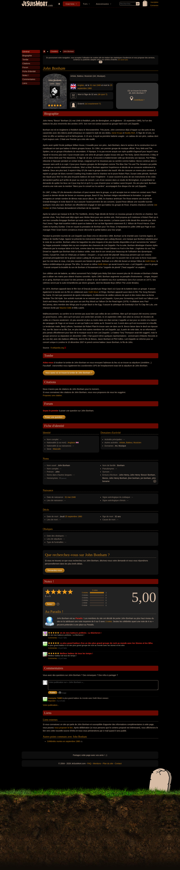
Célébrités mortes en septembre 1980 (63, 741)
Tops (85, 4)
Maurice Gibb (65, 308)
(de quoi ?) (102, 94)
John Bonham (68, 51)
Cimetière (70, 4)
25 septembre (71, 516)
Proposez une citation (52, 395)
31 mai (93, 85)
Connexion (154, 5)
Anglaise (71, 442)
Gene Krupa (117, 133)
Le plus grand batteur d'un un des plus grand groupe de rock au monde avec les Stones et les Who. (106, 643)
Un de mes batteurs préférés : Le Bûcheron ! (81, 633)
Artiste (122, 442)
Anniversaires (102, 4)
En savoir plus (123, 60)
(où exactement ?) (93, 104)
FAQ (89, 763)
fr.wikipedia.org (57, 348)
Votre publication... (51, 705)
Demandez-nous (54, 570)
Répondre (51, 701)
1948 (98, 85)
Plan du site (108, 763)
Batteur (129, 442)
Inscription (154, 2)
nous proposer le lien (64, 728)
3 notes (95, 590)
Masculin (57, 449)
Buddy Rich (130, 133)
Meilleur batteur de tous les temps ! (76, 653)
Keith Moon (150, 261)
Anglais (80, 85)
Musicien (137, 442)
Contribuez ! (139, 100)
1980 (89, 88)
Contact (118, 763)
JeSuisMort (35, 4)
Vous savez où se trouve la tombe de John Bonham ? (68, 373)
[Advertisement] (90, 29)
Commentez (52, 638)
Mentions (97, 763)
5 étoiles (85, 593)
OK (100, 62)
